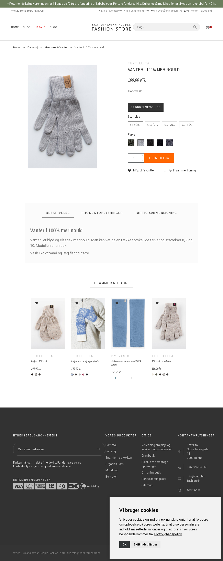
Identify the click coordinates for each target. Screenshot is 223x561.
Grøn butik (148, 455)
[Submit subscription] (99, 449)
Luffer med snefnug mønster (85, 361)
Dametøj (110, 445)
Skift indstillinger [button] (145, 544)
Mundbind (111, 470)
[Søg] (166, 27)
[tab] (58, 213)
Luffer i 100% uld (39, 361)
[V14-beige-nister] (36, 374)
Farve (131, 134)
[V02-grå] (39, 374)
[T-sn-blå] (72, 374)
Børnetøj (110, 476)
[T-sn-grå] (80, 374)
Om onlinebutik (151, 472)
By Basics (122, 356)
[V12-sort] (32, 374)
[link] (168, 534)
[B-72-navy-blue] (140, 378)
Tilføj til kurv (160, 158)
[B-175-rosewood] (146, 378)
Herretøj (110, 451)
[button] (141, 170)
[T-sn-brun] (76, 374)
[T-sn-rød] (83, 374)
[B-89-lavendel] (142, 378)
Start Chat (193, 489)
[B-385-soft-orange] (144, 378)
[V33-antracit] (167, 374)
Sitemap (147, 485)
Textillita (42, 356)
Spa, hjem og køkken (118, 457)
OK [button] (124, 544)
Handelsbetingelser (154, 478)
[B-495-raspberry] (148, 378)
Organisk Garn (114, 464)
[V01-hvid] (153, 374)
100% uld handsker (161, 361)
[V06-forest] (156, 374)
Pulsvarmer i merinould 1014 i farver (127, 363)
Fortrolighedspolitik (168, 534)
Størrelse (134, 116)
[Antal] (134, 158)
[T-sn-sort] (87, 374)
